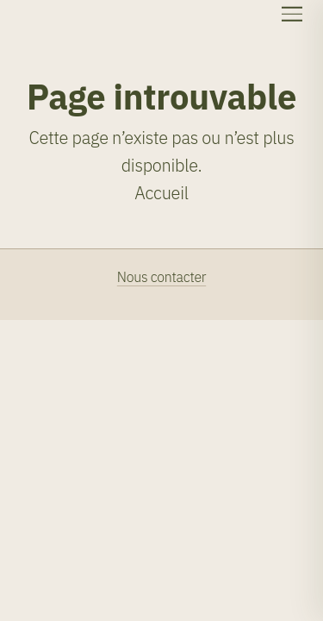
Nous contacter (161, 276)
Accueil (161, 192)
